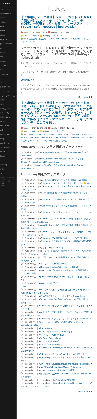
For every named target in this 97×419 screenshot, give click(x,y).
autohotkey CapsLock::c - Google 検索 (63, 390)
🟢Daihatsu (6, 31)
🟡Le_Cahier (6, 65)
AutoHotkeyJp (52, 344)
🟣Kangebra (6, 52)
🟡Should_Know (8, 143)
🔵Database (6, 35)
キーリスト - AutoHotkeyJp (58, 351)
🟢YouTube (6, 169)
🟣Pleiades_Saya (8, 117)
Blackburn (9, 185)
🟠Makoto (5, 70)
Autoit (48, 141)
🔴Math (4, 83)
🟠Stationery (6, 156)
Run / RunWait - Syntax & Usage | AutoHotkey (66, 386)
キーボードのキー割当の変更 (52, 144)
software (41, 39)
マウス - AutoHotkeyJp (56, 357)
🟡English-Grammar (9, 44)
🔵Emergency (7, 39)
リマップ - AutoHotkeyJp (57, 361)
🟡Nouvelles (6, 100)
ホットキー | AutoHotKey (57, 261)
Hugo (9, 183)
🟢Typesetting (7, 165)
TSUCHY (73, 141)
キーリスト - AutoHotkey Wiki (59, 277)
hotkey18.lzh (80, 42)
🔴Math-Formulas (8, 87)
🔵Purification (6, 121)
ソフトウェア (64, 39)
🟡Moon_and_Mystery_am (11, 96)
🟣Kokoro (5, 57)
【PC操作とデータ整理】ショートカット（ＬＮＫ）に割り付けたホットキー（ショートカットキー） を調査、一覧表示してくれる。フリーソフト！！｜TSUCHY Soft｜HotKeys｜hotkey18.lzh (59, 23)
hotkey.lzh (83, 141)
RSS (4, 173)
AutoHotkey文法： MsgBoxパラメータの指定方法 (68, 370)
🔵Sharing (5, 139)
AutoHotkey (39, 141)
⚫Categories (6, 18)
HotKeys (70, 42)
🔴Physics (5, 104)
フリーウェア (39, 45)
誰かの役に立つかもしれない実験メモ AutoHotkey (68, 309)
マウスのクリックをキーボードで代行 (49, 147)
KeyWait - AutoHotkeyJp (56, 354)
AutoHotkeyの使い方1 (71, 399)
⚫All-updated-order (9, 13)
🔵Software (6, 152)
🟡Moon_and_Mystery (10, 91)
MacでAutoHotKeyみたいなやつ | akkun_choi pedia (69, 186)
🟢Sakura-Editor (8, 126)
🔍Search (5, 130)
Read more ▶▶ (85, 100)
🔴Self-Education (8, 134)
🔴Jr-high (5, 48)
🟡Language (6, 61)
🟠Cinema (5, 26)
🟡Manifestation (7, 74)
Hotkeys (64, 141)
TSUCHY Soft (59, 42)
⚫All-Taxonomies (8, 9)
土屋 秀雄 (39, 42)
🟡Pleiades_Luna (8, 109)
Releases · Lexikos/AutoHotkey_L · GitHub (65, 280)
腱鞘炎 (80, 147)
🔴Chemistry (6, 22)
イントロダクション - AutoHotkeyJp (62, 348)
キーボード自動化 (73, 144)
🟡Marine (5, 78)
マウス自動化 (71, 147)
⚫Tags (4, 160)
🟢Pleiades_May (8, 113)
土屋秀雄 (48, 42)
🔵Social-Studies (8, 147)
